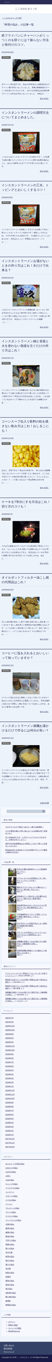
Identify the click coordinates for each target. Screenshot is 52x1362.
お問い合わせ (9, 1345)
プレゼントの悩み (12, 1208)
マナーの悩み (10, 1212)
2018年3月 (9, 1127)
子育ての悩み (10, 1240)
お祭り (8, 1176)
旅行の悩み (9, 1260)
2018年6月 (9, 1115)
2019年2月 (9, 1082)
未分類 (8, 1269)
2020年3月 (9, 1042)
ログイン (11, 1322)
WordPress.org (14, 1331)
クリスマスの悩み (12, 1188)
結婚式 (8, 1277)
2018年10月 (10, 1098)
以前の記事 (44, 803)
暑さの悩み (9, 1265)
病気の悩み (9, 1273)
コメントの (14, 1328)
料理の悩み (6, 57)
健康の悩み (9, 1232)
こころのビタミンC (26, 8)
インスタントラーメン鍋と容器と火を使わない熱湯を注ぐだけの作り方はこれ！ (25, 346)
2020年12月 (10, 1026)
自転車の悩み (10, 1293)
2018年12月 (10, 1090)
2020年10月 (10, 1030)
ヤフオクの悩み (11, 1216)
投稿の (13, 1325)
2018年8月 (9, 1107)
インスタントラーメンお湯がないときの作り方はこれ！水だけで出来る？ (25, 265)
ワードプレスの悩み (13, 1220)
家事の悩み (9, 1244)
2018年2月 (9, 1131)
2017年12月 (10, 1139)
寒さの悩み (9, 1248)
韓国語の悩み (10, 1305)
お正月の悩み (10, 1172)
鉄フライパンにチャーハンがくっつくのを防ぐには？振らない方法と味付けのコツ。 (25, 40)
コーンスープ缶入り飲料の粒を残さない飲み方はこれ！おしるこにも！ (25, 426)
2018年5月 (9, 1119)
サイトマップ (9, 1352)
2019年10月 (10, 1050)
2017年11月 (10, 1143)
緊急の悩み (9, 1281)
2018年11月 (10, 1094)
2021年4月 (9, 1022)
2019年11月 (10, 1046)
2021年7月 (9, 1018)
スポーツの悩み (11, 1196)
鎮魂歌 (8, 1301)
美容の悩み (9, 1285)
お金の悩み (9, 1180)
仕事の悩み (9, 1224)
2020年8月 (9, 1034)
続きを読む (44, 99)
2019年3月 (9, 1078)
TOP (11, 18)
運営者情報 (8, 1348)
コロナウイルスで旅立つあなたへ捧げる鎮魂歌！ (24, 827)
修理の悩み (9, 1228)
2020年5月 (9, 1038)
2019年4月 (9, 1074)
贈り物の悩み (10, 1297)
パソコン (8, 1204)
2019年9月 (9, 1054)
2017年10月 (10, 1147)
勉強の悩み (9, 1236)
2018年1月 (9, 1135)
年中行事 (8, 1252)
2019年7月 (9, 1062)
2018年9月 (9, 1102)
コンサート (9, 1192)
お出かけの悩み (11, 1168)
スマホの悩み (10, 1200)
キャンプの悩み (11, 1184)
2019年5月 (9, 1070)
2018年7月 (9, 1111)
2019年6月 (9, 1066)
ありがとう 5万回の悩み (14, 1164)
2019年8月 (9, 1058)
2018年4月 (9, 1123)
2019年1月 (9, 1086)
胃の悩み (8, 1289)
